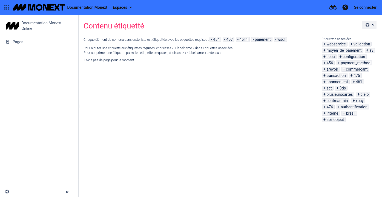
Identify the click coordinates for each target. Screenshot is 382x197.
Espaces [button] (120, 7)
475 (357, 75)
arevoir (332, 69)
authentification (354, 107)
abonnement (337, 82)
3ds (343, 88)
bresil (350, 113)
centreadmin (337, 101)
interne (332, 113)
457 (229, 39)
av (371, 50)
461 (359, 82)
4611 (243, 39)
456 (329, 63)
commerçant (356, 69)
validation (362, 44)
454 (216, 39)
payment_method (355, 63)
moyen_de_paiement (343, 50)
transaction (336, 75)
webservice (336, 44)
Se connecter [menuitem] (365, 7)
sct (329, 88)
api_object (335, 119)
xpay (360, 101)
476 (329, 107)
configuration (354, 56)
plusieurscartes (339, 94)
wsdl (281, 39)
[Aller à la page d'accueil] (60, 7)
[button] (6, 7)
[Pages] (39, 42)
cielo (365, 94)
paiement (263, 39)
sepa (330, 56)
